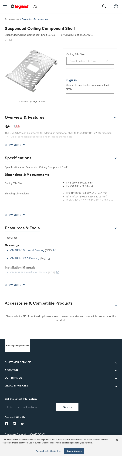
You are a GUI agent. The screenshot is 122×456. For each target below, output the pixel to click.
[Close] (116, 439)
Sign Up (67, 407)
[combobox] (90, 61)
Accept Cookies (74, 451)
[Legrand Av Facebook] (6, 423)
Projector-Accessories (35, 19)
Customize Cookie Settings (48, 451)
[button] (5, 6)
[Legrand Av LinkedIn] (14, 423)
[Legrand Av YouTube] (22, 423)
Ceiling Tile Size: (75, 54)
